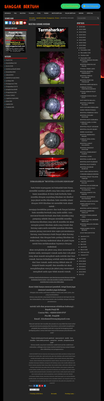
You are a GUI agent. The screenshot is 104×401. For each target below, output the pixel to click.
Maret (83, 249)
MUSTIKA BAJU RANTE (88, 164)
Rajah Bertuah (70, 13)
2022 (81, 37)
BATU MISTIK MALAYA (87, 100)
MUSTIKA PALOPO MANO (88, 129)
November (84, 53)
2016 (80, 261)
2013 (80, 269)
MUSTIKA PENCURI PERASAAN (86, 81)
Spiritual (90, 13)
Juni (82, 241)
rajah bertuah (10, 98)
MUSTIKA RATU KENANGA (89, 119)
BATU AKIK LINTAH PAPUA (89, 171)
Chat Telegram (90, 6)
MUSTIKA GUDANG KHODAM (39, 24)
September (84, 58)
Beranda (8, 13)
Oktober (83, 55)
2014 (80, 266)
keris (7, 66)
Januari (83, 255)
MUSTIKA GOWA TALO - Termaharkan (88, 189)
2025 (81, 29)
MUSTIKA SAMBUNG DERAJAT (87, 211)
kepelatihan (10, 63)
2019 (80, 45)
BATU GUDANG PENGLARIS (89, 107)
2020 (81, 42)
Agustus (83, 236)
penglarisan (10, 89)
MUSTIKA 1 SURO (86, 156)
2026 (81, 27)
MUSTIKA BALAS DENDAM (89, 185)
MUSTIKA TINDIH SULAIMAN (86, 76)
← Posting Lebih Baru (36, 393)
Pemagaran (50, 18)
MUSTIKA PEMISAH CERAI (89, 112)
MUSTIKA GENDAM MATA (88, 84)
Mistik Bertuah (57, 13)
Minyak (81, 13)
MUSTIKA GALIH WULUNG (89, 201)
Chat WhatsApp (70, 6)
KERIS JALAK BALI (86, 132)
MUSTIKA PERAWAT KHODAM (87, 148)
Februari (84, 252)
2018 (80, 48)
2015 (80, 264)
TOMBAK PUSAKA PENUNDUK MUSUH (88, 88)
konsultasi (9, 72)
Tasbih (46, 13)
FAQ (15, 13)
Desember (84, 50)
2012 (80, 272)
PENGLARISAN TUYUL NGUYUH (87, 204)
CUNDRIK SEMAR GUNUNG (89, 174)
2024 (80, 32)
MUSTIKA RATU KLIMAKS (89, 162)
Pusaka (31, 13)
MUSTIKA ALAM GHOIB (88, 159)
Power (57, 18)
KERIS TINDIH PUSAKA (88, 110)
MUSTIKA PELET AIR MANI (89, 126)
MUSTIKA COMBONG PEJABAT (87, 103)
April (82, 247)
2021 (80, 40)
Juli (82, 239)
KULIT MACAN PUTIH (87, 233)
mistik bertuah (41, 18)
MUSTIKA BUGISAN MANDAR (86, 168)
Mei (82, 244)
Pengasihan (10, 86)
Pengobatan (10, 92)
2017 (80, 258)
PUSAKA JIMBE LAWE (87, 69)
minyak (8, 75)
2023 (81, 35)
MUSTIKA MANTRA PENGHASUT (86, 72)
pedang (8, 81)
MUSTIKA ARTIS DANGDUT (89, 208)
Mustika (22, 13)
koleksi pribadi (11, 69)
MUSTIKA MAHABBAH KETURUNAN (87, 197)
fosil (7, 60)
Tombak (8, 107)
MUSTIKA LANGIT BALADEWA (86, 144)
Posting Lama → (70, 393)
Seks (7, 101)
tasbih (8, 104)
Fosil (39, 13)
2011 (80, 274)
